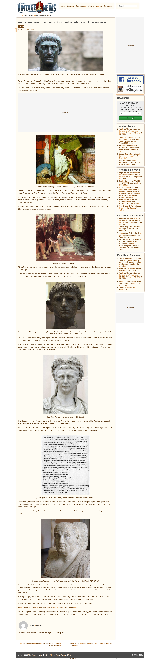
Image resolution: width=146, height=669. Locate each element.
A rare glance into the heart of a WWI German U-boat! (130, 269)
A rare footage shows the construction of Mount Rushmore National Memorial (129, 202)
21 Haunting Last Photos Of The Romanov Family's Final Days (129, 248)
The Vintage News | (35, 655)
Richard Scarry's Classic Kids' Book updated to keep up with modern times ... (130, 283)
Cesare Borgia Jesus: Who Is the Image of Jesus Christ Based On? (129, 156)
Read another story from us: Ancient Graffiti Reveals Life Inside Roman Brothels (47, 607)
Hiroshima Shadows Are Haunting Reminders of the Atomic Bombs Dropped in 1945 (129, 148)
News (63, 6)
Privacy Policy (55, 655)
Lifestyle (91, 6)
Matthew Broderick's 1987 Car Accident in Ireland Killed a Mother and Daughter (130, 241)
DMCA (45, 655)
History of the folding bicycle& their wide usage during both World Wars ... (130, 235)
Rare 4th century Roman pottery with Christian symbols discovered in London (130, 162)
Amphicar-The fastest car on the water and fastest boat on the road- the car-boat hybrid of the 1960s (130, 132)
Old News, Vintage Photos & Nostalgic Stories (36, 15)
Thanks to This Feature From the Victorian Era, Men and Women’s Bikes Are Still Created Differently (129, 140)
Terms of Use (66, 655)
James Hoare (30, 29)
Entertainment (81, 6)
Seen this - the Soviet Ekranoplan (127, 288)
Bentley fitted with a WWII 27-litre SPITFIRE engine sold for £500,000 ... (130, 183)
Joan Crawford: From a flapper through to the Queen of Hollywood (130, 208)
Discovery (70, 6)
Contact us (108, 6)
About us (99, 6)
